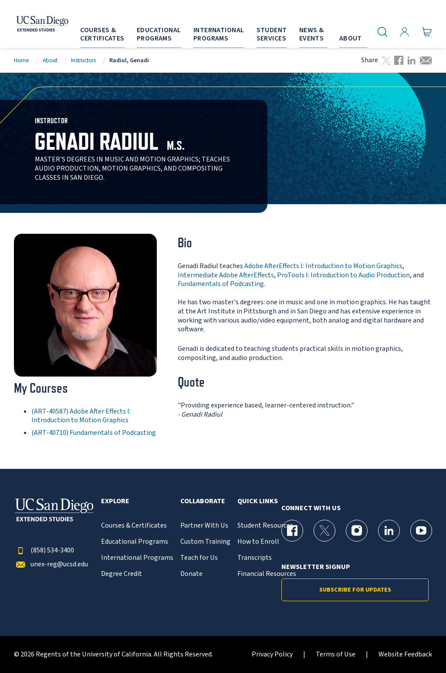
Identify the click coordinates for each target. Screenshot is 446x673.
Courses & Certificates (134, 525)
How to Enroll (258, 541)
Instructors (83, 60)
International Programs (137, 557)
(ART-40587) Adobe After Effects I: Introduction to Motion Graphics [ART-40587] (81, 416)
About (50, 60)
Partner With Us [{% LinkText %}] (204, 525)
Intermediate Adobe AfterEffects (226, 275)
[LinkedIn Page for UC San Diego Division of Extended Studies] (389, 531)
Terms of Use (335, 654)
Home (21, 60)
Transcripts (254, 557)
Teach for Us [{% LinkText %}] (199, 557)
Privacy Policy (272, 654)
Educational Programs (134, 541)
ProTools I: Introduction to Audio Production (343, 275)
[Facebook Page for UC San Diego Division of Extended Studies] (292, 531)
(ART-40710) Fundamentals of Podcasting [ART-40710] (93, 432)
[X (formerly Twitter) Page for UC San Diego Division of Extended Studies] (324, 531)
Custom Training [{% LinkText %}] (205, 541)
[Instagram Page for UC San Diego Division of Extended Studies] (357, 531)
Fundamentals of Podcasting (221, 284)
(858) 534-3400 (44, 550)
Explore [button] (115, 501)
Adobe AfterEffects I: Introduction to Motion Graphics (323, 266)
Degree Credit (121, 574)
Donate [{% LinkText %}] (191, 574)
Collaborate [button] (202, 501)
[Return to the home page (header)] (32, 24)
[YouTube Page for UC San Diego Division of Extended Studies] (421, 531)
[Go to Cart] (427, 32)
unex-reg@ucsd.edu (51, 564)
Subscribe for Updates (355, 590)
